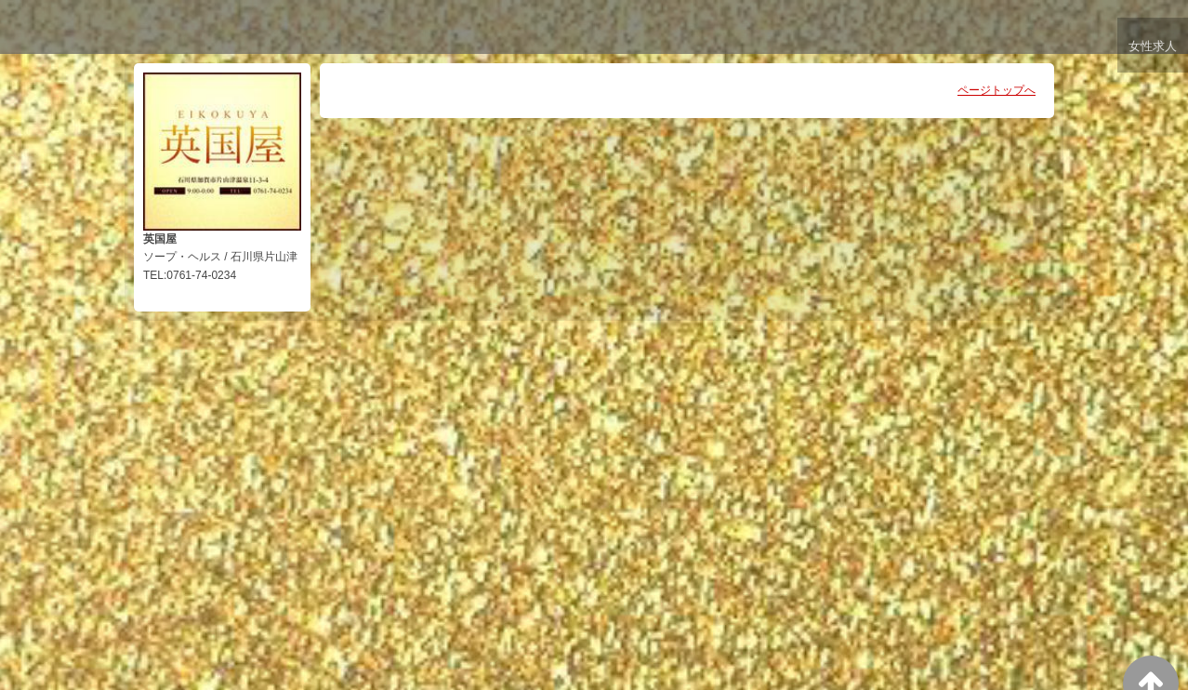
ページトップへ (996, 90)
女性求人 (1152, 49)
